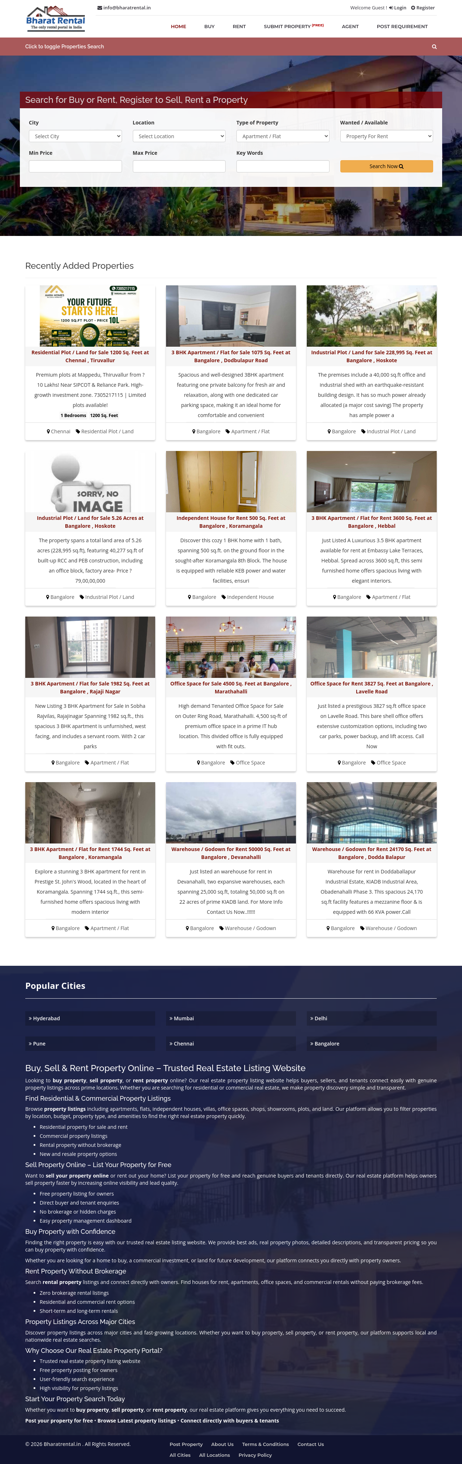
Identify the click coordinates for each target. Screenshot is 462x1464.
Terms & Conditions (265, 1444)
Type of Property (257, 122)
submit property (294, 26)
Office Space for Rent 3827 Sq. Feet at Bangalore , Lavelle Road (371, 687)
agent (350, 26)
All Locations (214, 1455)
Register (423, 7)
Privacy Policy (255, 1455)
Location (143, 122)
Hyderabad (44, 1018)
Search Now (387, 166)
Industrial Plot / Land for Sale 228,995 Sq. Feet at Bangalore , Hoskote (371, 356)
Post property (186, 1444)
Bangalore (324, 1043)
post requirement (402, 26)
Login (397, 7)
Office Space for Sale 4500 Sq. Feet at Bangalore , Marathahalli (231, 687)
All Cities (180, 1455)
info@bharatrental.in (124, 7)
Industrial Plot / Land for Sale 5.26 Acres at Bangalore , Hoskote (90, 521)
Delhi (318, 1018)
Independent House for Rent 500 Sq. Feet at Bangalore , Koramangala (231, 521)
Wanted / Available (364, 122)
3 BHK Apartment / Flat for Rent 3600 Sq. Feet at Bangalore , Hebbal (371, 521)
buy (209, 26)
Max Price (145, 152)
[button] (231, 47)
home (178, 26)
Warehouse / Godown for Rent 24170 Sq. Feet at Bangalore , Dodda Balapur (371, 853)
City (34, 122)
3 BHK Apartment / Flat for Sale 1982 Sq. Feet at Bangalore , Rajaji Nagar (90, 687)
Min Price (40, 152)
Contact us (310, 1444)
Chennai (182, 1043)
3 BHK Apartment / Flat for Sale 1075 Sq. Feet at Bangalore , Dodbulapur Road (230, 356)
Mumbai (182, 1018)
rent (239, 26)
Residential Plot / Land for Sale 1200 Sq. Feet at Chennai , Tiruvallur (90, 356)
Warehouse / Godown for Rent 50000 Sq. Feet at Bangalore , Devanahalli (231, 853)
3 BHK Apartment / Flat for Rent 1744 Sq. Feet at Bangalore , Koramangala (90, 853)
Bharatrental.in (62, 1444)
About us (222, 1444)
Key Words (249, 152)
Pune (37, 1043)
